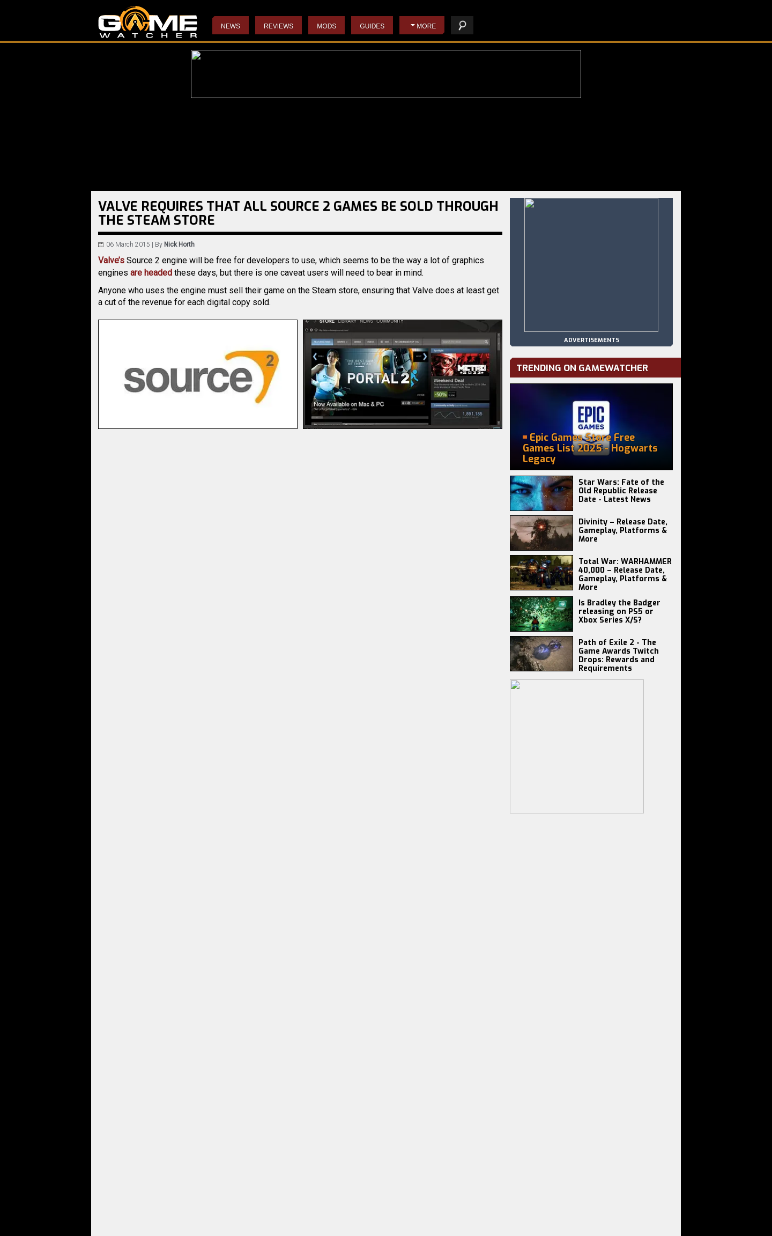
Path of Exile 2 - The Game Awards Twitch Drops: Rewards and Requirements (618, 655)
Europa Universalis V (129, 1217)
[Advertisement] (300, 876)
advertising (644, 1222)
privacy (522, 1222)
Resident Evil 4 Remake (416, 1217)
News (230, 26)
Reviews (278, 26)
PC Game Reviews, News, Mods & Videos (147, 22)
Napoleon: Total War (410, 1226)
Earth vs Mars (213, 1226)
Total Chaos (210, 1217)
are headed (151, 273)
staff (554, 1222)
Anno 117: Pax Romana (227, 1208)
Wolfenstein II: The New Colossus (337, 1217)
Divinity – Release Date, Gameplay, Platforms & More (622, 530)
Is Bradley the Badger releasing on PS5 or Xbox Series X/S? (619, 611)
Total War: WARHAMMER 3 (138, 1226)
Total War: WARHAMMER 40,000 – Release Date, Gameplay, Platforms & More (625, 575)
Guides (372, 26)
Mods (326, 26)
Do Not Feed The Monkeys (325, 1208)
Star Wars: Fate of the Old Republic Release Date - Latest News (621, 491)
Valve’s (111, 260)
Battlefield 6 (117, 1208)
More (426, 26)
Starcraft (393, 1208)
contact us (594, 1222)
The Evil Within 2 (311, 1226)
